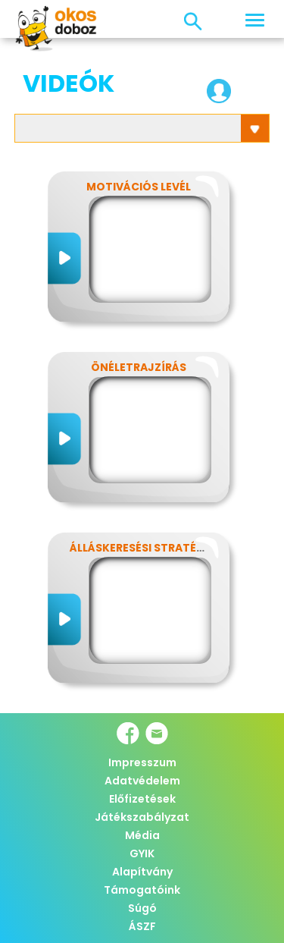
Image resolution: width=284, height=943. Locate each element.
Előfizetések (142, 798)
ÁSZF (142, 926)
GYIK (142, 853)
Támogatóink (142, 889)
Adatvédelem (142, 780)
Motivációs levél (138, 186)
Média (142, 835)
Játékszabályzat (142, 817)
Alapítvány (142, 871)
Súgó (142, 908)
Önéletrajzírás (138, 367)
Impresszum (142, 762)
